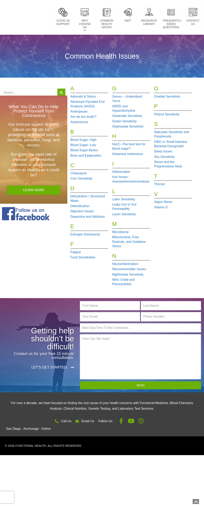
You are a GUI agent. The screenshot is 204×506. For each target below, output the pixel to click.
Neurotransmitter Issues (129, 290)
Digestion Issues (82, 232)
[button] (52, 388)
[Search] (61, 114)
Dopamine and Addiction (87, 237)
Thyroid (159, 205)
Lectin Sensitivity (124, 235)
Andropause (78, 132)
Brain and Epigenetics (85, 176)
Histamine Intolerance (127, 174)
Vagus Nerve (163, 222)
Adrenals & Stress (83, 117)
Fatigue (75, 273)
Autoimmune (79, 142)
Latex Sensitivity (123, 220)
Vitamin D (161, 228)
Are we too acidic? (83, 137)
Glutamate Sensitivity (127, 136)
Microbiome (120, 252)
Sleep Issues (163, 172)
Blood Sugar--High (83, 160)
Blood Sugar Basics (84, 171)
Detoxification (79, 227)
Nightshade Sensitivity (127, 295)
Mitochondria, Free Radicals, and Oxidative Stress (129, 262)
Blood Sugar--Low (83, 166)
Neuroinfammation (125, 285)
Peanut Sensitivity (166, 135)
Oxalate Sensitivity (167, 117)
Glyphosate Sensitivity (127, 147)
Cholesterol (78, 194)
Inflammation (121, 192)
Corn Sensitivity (81, 199)
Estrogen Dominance (85, 255)
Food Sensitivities (82, 278)
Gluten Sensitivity (124, 142)
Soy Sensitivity (164, 177)
